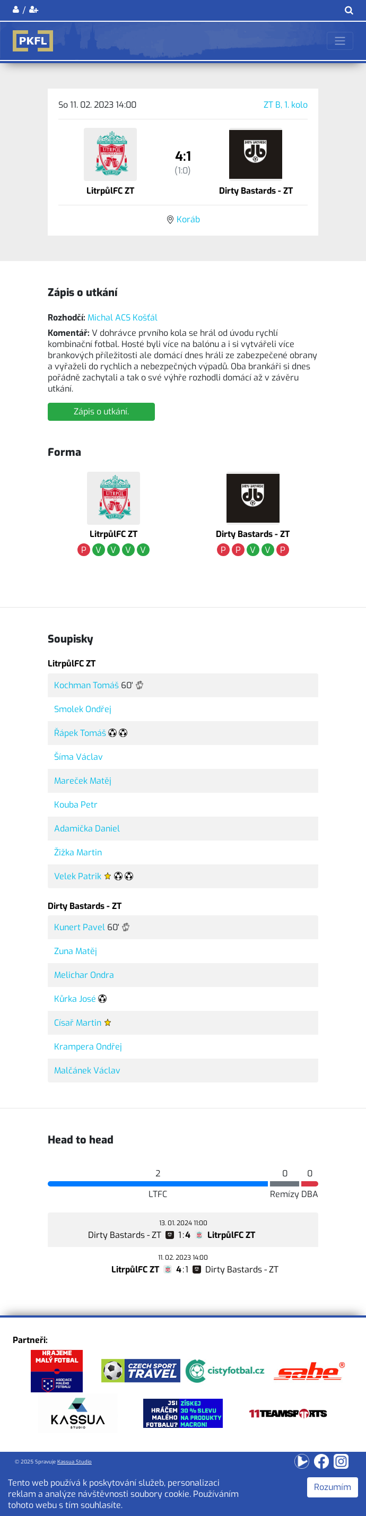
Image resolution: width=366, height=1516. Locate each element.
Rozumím (332, 1487)
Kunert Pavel (79, 927)
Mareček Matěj (82, 780)
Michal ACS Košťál (123, 317)
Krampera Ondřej (88, 1046)
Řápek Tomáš (80, 733)
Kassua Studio (74, 1461)
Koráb (188, 219)
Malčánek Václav (87, 1070)
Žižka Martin (78, 852)
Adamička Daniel (87, 828)
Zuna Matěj (75, 951)
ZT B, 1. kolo (286, 104)
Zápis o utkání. (101, 411)
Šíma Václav (78, 757)
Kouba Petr (76, 804)
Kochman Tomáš (86, 685)
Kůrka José (75, 998)
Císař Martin (77, 1022)
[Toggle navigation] (340, 41)
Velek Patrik (77, 876)
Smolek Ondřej (82, 709)
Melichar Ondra (84, 975)
